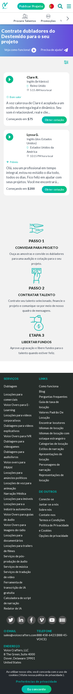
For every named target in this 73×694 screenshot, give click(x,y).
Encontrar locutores (52, 422)
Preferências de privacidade (36, 681)
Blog (42, 391)
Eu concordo (36, 689)
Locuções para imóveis (18, 498)
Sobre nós (45, 509)
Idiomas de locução (51, 428)
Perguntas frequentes (53, 396)
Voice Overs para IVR (17, 436)
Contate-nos (47, 514)
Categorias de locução (53, 443)
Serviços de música (16, 566)
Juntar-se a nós (49, 504)
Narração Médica (15, 493)
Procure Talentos (25, 18)
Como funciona (48, 386)
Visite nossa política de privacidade (41, 675)
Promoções (48, 18)
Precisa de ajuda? (54, 50)
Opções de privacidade (53, 535)
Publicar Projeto (31, 6)
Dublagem (10, 386)
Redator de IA (13, 608)
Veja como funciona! (20, 49)
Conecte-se (46, 499)
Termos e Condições (52, 520)
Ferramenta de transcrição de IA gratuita (15, 587)
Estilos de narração (51, 449)
